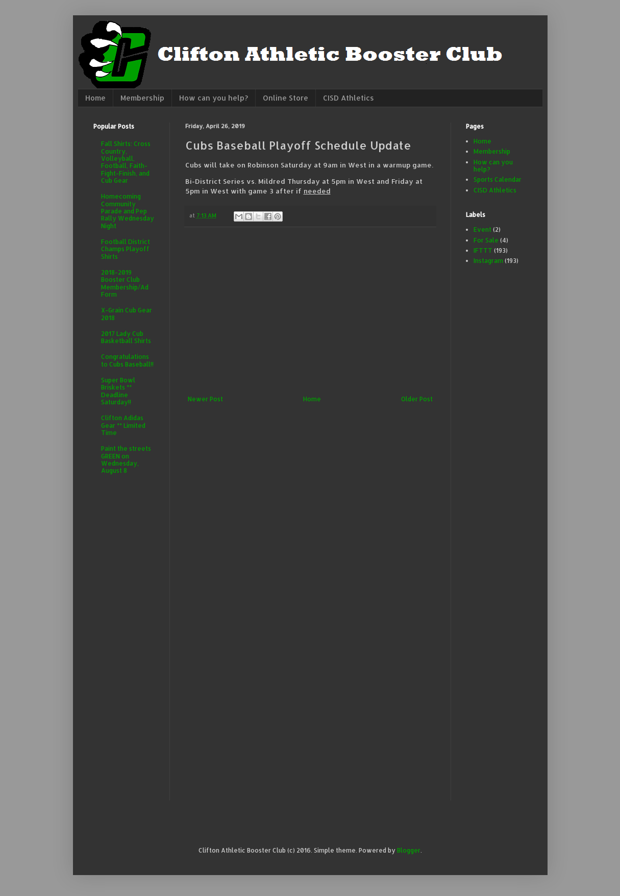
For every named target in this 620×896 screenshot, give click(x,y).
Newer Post (205, 399)
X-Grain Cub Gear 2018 (126, 313)
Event (482, 229)
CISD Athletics (348, 97)
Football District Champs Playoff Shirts (125, 249)
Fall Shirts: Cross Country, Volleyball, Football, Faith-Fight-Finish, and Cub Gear (126, 162)
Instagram (488, 260)
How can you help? (213, 97)
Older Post (417, 399)
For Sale (486, 240)
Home (95, 97)
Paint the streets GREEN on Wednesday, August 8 (126, 459)
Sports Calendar (498, 179)
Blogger (408, 850)
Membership (142, 97)
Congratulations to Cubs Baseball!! (127, 360)
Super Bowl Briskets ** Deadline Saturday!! (118, 391)
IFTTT (483, 250)
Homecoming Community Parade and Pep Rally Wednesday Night (127, 211)
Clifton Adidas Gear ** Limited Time (123, 425)
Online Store (285, 97)
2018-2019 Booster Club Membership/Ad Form (124, 283)
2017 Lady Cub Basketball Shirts (126, 337)
